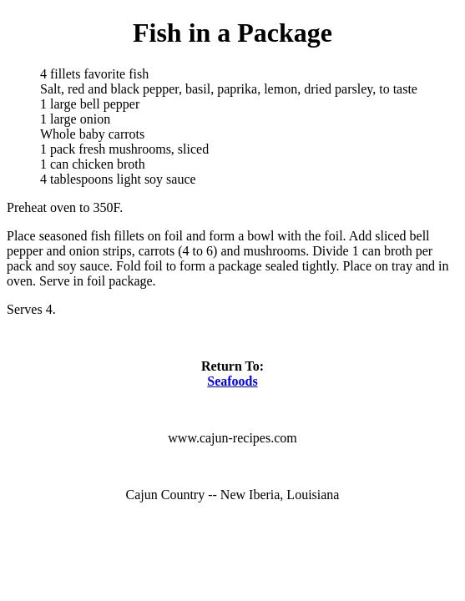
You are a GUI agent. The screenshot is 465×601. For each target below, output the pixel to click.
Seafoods (232, 381)
